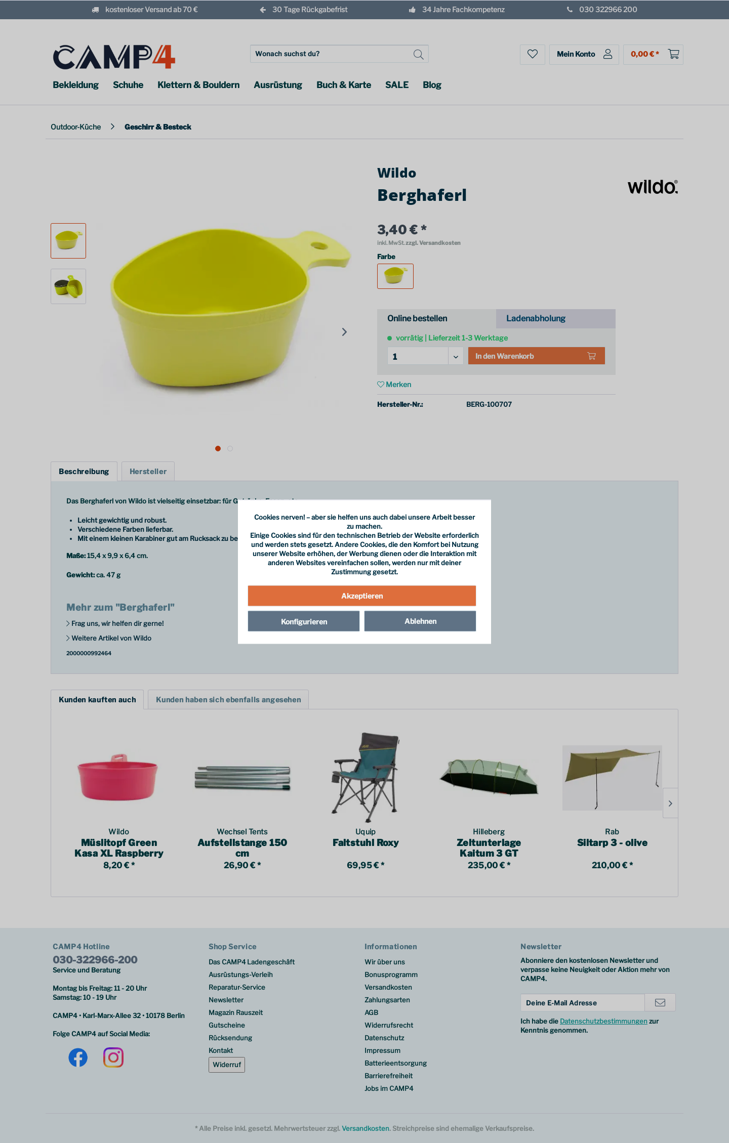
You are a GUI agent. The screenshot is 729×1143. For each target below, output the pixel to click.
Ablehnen (420, 621)
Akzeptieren (362, 595)
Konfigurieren (304, 621)
